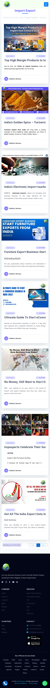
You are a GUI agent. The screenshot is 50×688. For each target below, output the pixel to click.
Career (4, 593)
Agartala (9, 669)
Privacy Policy (33, 683)
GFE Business (21, 681)
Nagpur (17, 669)
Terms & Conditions (20, 683)
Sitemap (4, 607)
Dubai (3, 629)
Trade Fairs (30, 613)
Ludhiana (34, 669)
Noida (43, 666)
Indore (27, 663)
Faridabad (8, 666)
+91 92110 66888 (35, 625)
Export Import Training (34, 593)
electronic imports (19, 193)
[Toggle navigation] (46, 4)
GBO (28, 607)
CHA (28, 610)
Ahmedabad (35, 660)
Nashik (25, 669)
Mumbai (6, 660)
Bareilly (42, 663)
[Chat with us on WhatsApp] (44, 683)
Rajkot (45, 660)
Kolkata (34, 663)
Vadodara (8, 663)
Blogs (3, 603)
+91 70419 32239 (35, 629)
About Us (4, 597)
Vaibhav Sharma (15, 79)
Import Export (10, 56)
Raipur (25, 673)
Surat (20, 660)
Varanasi (27, 666)
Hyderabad (17, 663)
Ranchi (35, 666)
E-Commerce (31, 603)
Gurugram (18, 666)
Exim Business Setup (33, 597)
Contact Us (5, 600)
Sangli (42, 669)
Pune (26, 660)
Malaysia (4, 632)
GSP (28, 600)
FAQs (3, 610)
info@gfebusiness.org (36, 632)
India (3, 625)
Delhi (13, 660)
